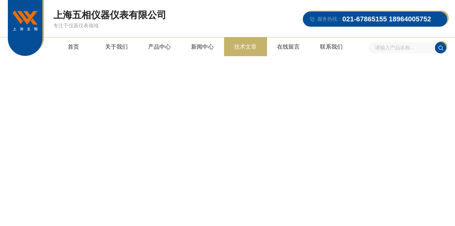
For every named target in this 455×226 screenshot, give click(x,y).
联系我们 (331, 47)
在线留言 (288, 47)
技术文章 (245, 47)
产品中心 (159, 47)
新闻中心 (202, 47)
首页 (73, 47)
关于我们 (116, 47)
